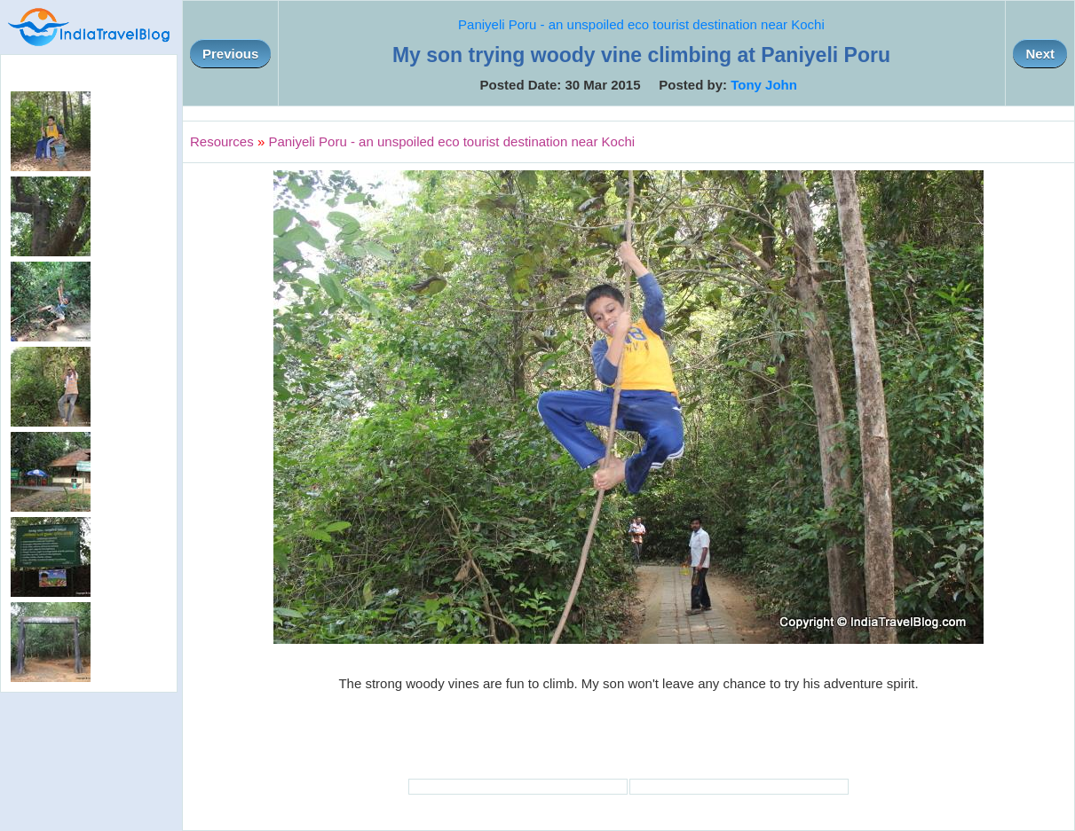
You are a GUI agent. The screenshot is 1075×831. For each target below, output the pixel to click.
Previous (230, 53)
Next (1040, 53)
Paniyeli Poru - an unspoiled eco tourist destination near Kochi (641, 24)
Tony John (764, 84)
